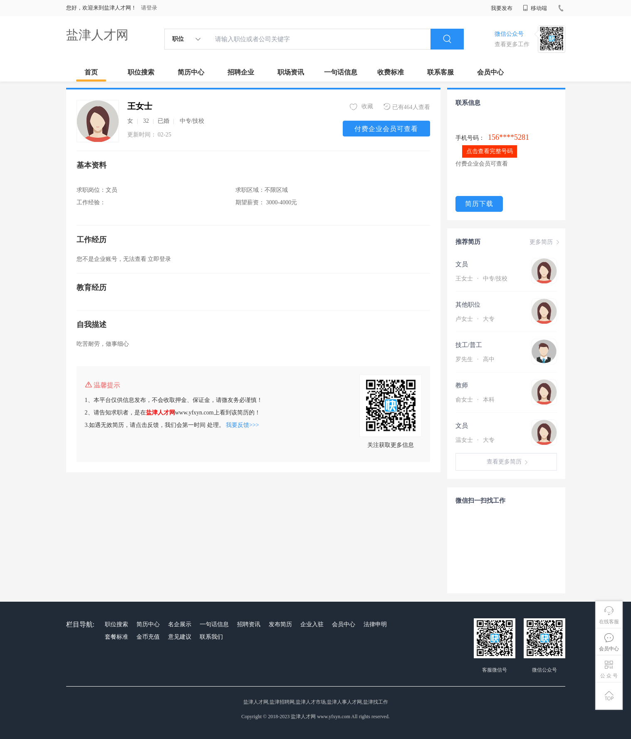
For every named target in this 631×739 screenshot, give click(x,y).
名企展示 (179, 624)
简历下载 (479, 203)
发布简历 (280, 624)
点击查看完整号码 (489, 151)
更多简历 (545, 242)
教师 (461, 385)
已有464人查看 (407, 106)
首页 (91, 72)
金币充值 (148, 637)
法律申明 (375, 624)
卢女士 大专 (475, 319)
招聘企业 (241, 72)
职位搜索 (141, 72)
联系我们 (211, 637)
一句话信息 (340, 72)
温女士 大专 (475, 440)
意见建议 (179, 637)
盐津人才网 (97, 35)
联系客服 (440, 72)
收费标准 (390, 72)
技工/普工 (468, 345)
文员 (461, 264)
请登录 (149, 8)
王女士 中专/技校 (481, 278)
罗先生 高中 (475, 359)
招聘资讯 (248, 624)
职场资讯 (290, 72)
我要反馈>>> (242, 425)
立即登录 (159, 259)
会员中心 (490, 72)
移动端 (535, 8)
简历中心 (191, 72)
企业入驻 (312, 624)
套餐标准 (116, 637)
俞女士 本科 (475, 400)
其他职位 (467, 304)
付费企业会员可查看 (386, 128)
